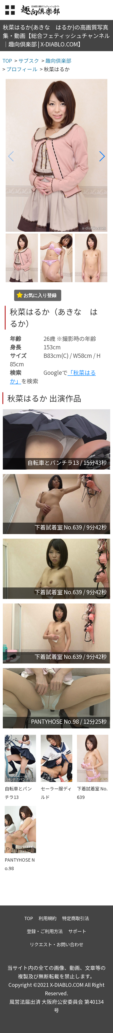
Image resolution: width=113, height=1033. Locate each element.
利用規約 (47, 918)
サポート (77, 931)
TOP (28, 918)
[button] (102, 156)
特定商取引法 (75, 918)
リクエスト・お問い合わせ (56, 944)
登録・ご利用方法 (45, 931)
